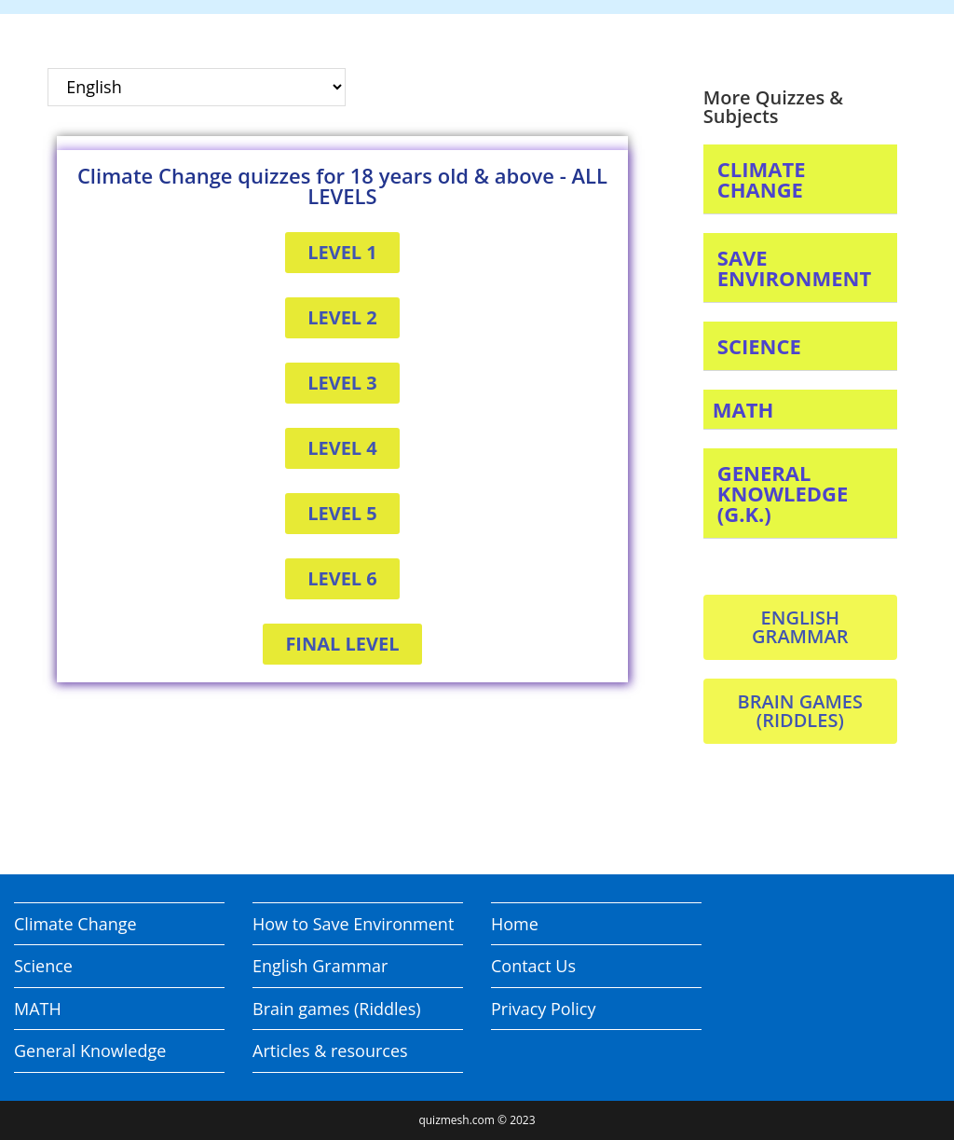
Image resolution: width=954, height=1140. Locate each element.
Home (514, 924)
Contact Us (533, 966)
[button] (800, 179)
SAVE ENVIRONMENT (794, 267)
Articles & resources (330, 1050)
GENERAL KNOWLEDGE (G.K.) (783, 493)
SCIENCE (759, 346)
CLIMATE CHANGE (761, 179)
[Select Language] (197, 87)
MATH (743, 409)
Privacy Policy (543, 1008)
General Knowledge (90, 1050)
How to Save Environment (353, 924)
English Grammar (320, 966)
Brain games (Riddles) (336, 1008)
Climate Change (75, 924)
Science (43, 966)
